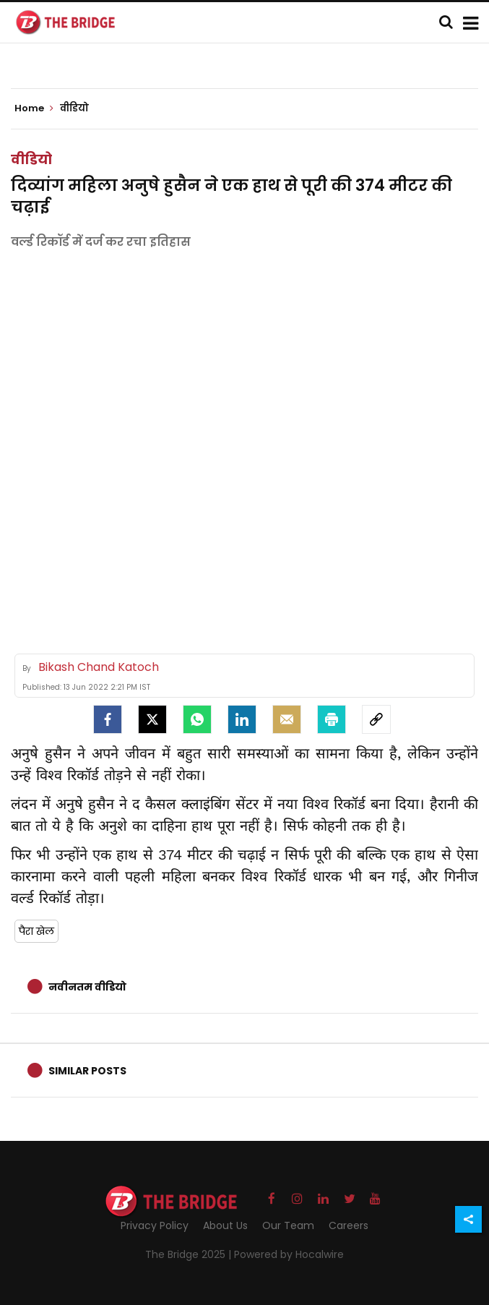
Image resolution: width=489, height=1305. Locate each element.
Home (33, 108)
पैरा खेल (36, 931)
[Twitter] (152, 719)
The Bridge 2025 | (189, 1254)
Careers (348, 1225)
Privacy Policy (155, 1225)
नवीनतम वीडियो (87, 987)
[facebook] (107, 719)
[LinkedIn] (242, 719)
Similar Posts (87, 1071)
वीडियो (31, 159)
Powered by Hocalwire (289, 1254)
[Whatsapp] (197, 719)
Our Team (288, 1225)
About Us (225, 1225)
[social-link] (376, 719)
